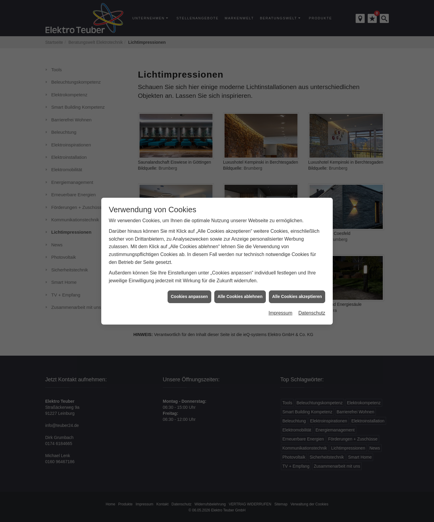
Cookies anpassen (189, 292)
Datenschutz (311, 309)
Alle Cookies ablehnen (240, 292)
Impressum (280, 309)
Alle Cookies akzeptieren (297, 292)
